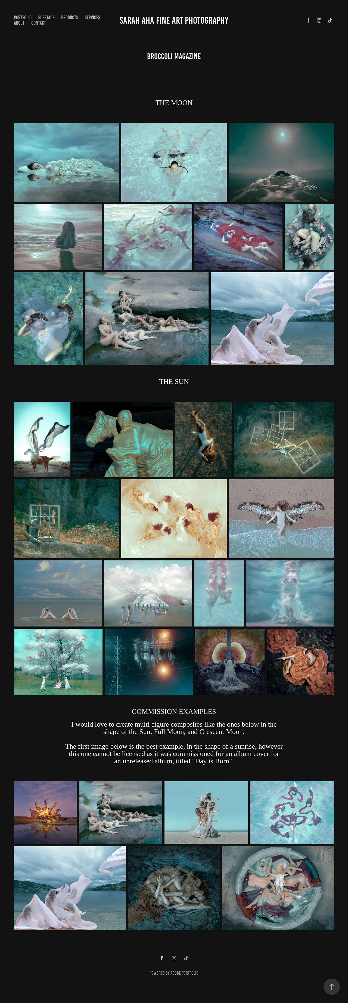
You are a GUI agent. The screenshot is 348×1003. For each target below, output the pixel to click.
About (19, 23)
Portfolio (23, 17)
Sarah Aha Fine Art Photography (174, 20)
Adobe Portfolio (184, 973)
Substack (46, 17)
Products (69, 17)
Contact (38, 23)
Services (92, 17)
